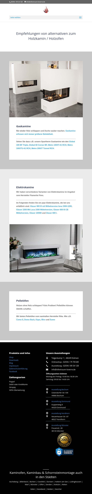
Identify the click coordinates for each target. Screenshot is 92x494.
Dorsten (50, 481)
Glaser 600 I (51, 213)
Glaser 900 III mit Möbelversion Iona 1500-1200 (51, 206)
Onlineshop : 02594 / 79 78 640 (65, 362)
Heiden (50, 489)
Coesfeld (41, 481)
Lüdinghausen (75, 481)
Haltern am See (61, 481)
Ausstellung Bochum (60, 389)
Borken (33, 481)
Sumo (52, 320)
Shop (11, 357)
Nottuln (57, 484)
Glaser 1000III (35, 213)
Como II (19, 320)
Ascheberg (13, 481)
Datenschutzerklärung (18, 368)
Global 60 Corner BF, (38, 145)
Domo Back (29, 320)
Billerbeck (24, 481)
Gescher (58, 489)
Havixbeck (41, 489)
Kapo (38, 320)
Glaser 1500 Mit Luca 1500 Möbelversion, (34, 210)
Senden (49, 484)
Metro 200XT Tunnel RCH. (43, 148)
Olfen (41, 484)
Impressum (13, 366)
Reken (64, 484)
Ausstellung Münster (60, 425)
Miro (43, 320)
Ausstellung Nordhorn (61, 413)
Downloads (13, 360)
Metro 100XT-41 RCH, (58, 145)
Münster (34, 484)
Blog (11, 363)
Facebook (13, 371)
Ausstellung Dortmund (61, 401)
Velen (32, 489)
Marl (27, 484)
